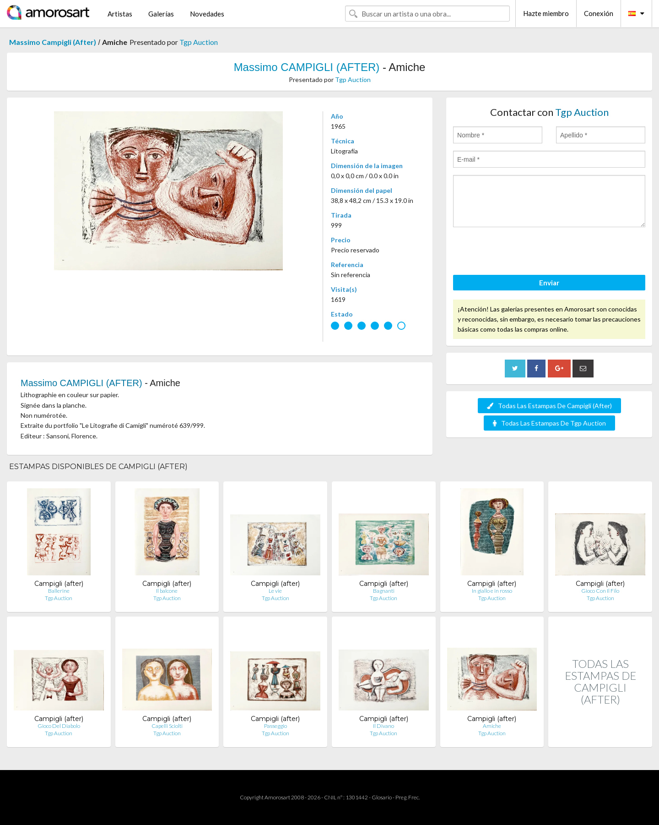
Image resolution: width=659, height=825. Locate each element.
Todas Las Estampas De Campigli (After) (549, 406)
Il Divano (383, 725)
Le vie (275, 590)
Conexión (598, 13)
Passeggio (275, 725)
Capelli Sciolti (167, 725)
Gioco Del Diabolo (59, 725)
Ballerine (59, 590)
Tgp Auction (198, 42)
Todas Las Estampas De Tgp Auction (549, 423)
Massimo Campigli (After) (52, 42)
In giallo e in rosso (492, 590)
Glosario (382, 797)
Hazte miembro (546, 13)
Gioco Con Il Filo (600, 590)
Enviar (549, 283)
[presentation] (522, 252)
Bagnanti (383, 590)
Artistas (120, 14)
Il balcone (167, 590)
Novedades (207, 14)
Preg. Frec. (407, 797)
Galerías (161, 14)
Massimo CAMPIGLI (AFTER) (307, 67)
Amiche (492, 725)
